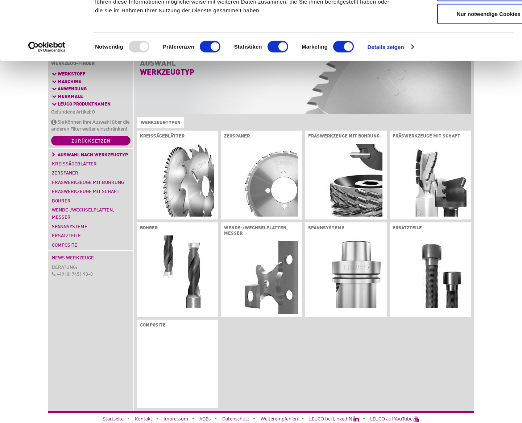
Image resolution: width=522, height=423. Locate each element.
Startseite (113, 418)
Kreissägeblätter (74, 164)
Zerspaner (65, 173)
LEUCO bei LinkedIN (334, 418)
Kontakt (143, 418)
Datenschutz (235, 418)
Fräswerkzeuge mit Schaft (85, 191)
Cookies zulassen (461, 19)
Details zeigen (385, 98)
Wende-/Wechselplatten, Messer (83, 214)
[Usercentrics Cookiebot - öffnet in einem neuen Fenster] (47, 98)
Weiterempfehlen (279, 418)
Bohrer (61, 201)
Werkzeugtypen (159, 123)
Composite (64, 245)
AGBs (205, 418)
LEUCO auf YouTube (394, 418)
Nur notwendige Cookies (461, 65)
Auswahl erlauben (461, 42)
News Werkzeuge (73, 258)
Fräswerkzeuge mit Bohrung (88, 182)
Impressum (175, 418)
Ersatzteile (66, 236)
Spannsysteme (69, 227)
